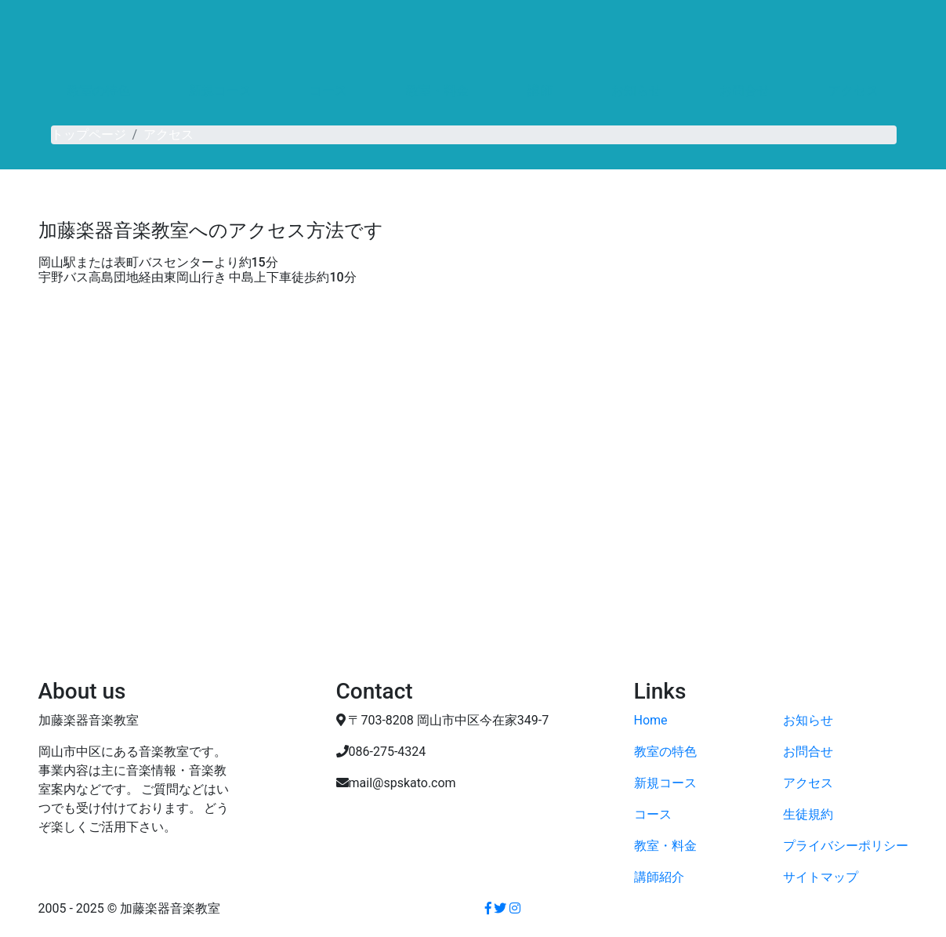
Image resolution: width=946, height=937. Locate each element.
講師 (540, 90)
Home (651, 720)
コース (328, 90)
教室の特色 (98, 90)
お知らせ (636, 90)
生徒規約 (808, 814)
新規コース (220, 90)
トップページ (88, 134)
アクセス (853, 90)
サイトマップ (820, 877)
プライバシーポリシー (845, 845)
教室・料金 (437, 90)
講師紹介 (659, 877)
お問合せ (744, 90)
